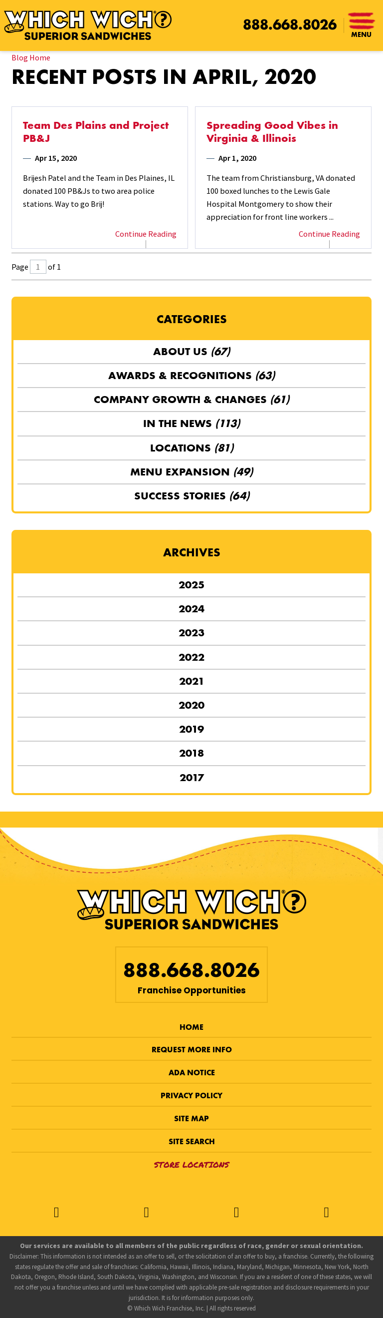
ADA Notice (192, 1072)
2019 (191, 729)
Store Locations (191, 1164)
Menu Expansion (191, 471)
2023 (191, 632)
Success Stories (191, 495)
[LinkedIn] (326, 1212)
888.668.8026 (290, 24)
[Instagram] (236, 1212)
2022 (191, 657)
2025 (191, 584)
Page (19, 267)
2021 (191, 681)
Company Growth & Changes (191, 399)
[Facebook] (56, 1212)
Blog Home (30, 57)
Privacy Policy (191, 1095)
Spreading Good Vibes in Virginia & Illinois (272, 132)
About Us (191, 351)
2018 (191, 753)
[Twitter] (147, 1212)
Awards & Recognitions (191, 375)
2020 (191, 705)
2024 (191, 608)
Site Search (192, 1141)
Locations (191, 447)
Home (191, 1027)
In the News (191, 423)
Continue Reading (146, 234)
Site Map (191, 1118)
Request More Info (192, 1049)
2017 (192, 777)
